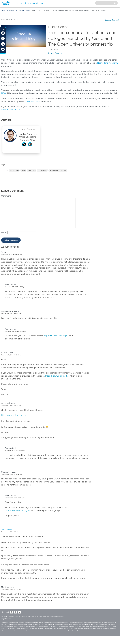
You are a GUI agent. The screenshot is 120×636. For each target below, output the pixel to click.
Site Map (21, 616)
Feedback (11, 616)
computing (14, 170)
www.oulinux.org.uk (10, 110)
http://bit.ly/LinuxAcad (56, 376)
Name (4, 233)
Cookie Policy (53, 616)
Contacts (4, 616)
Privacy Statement (42, 616)
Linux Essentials (32, 102)
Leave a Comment (112, 20)
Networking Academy (107, 63)
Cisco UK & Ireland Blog (10, 10)
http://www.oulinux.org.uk (56, 336)
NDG (3, 93)
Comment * (6, 196)
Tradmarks (61, 616)
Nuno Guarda (55, 53)
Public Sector (25, 10)
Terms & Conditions (30, 616)
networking (42, 170)
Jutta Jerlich (6, 530)
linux (23, 170)
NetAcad (31, 170)
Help (16, 616)
